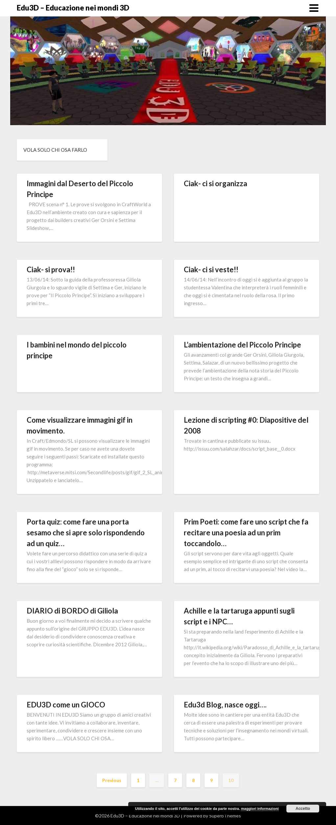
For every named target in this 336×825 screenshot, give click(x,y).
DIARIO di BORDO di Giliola (72, 610)
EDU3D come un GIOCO (66, 704)
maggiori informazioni (260, 809)
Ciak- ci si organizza (215, 183)
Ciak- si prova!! (51, 269)
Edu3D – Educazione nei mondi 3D (73, 7)
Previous (111, 780)
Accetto (303, 808)
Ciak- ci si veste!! (211, 269)
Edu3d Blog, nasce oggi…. (225, 704)
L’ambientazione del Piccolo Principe (242, 344)
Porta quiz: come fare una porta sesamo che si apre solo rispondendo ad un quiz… (86, 532)
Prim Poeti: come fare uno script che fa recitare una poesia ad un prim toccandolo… (246, 532)
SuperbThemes (225, 815)
